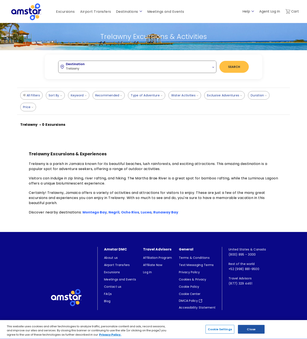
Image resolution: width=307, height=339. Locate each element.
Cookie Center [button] (189, 294)
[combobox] (137, 66)
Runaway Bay (165, 212)
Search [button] (234, 67)
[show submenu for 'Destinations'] (140, 11)
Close (251, 332)
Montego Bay (95, 212)
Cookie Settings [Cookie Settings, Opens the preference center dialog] (220, 332)
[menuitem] (120, 257)
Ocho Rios (130, 212)
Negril (114, 212)
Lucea (146, 212)
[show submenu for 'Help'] (252, 11)
